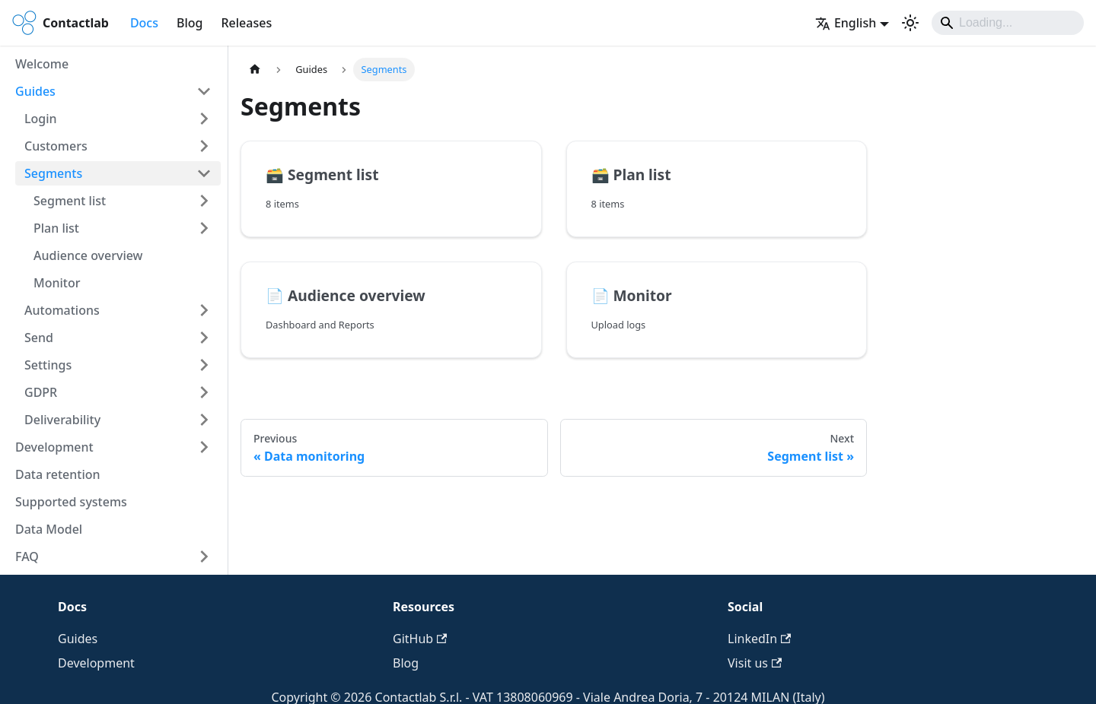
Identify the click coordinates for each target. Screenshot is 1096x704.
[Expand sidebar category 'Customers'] (204, 146)
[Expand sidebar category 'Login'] (204, 118)
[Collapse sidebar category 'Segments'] (204, 173)
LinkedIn (759, 638)
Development (96, 663)
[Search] (1008, 23)
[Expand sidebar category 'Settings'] (204, 365)
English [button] (845, 22)
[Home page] (255, 69)
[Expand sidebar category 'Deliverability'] (204, 419)
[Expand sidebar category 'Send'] (204, 337)
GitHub (420, 638)
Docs (144, 22)
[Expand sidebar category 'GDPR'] (204, 392)
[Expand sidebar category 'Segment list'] (204, 201)
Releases (246, 22)
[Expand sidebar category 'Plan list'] (204, 228)
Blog (189, 22)
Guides (77, 638)
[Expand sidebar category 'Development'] (204, 447)
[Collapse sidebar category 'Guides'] (204, 91)
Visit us (755, 663)
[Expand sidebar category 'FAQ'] (204, 556)
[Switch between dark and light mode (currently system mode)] (910, 23)
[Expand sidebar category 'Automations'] (204, 310)
